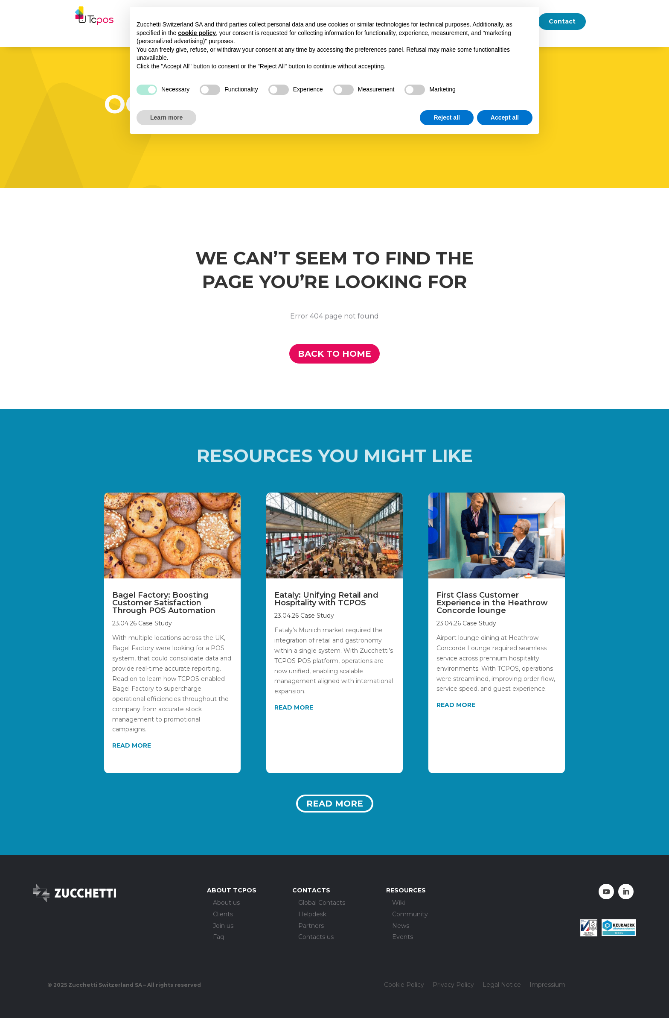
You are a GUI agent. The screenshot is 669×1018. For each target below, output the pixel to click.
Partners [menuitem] (311, 926)
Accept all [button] (505, 117)
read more (131, 745)
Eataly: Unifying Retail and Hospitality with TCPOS (326, 598)
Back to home (334, 354)
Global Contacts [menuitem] (321, 903)
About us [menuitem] (226, 903)
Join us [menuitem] (223, 926)
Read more (334, 803)
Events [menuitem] (402, 937)
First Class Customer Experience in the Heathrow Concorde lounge (492, 602)
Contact (562, 21)
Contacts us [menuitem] (316, 937)
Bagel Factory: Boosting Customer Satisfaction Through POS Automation (163, 602)
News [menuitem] (400, 926)
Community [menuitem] (410, 914)
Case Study (155, 623)
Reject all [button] (446, 117)
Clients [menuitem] (223, 914)
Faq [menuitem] (218, 937)
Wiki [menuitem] (398, 903)
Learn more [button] (166, 117)
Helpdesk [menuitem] (312, 914)
